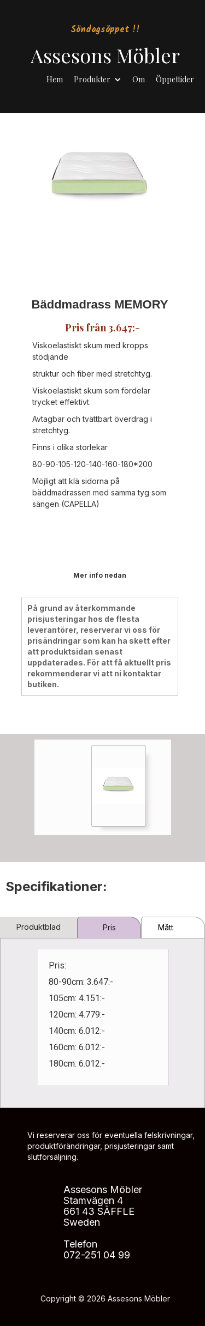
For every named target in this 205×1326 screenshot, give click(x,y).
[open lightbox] (118, 786)
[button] (97, 76)
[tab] (38, 927)
